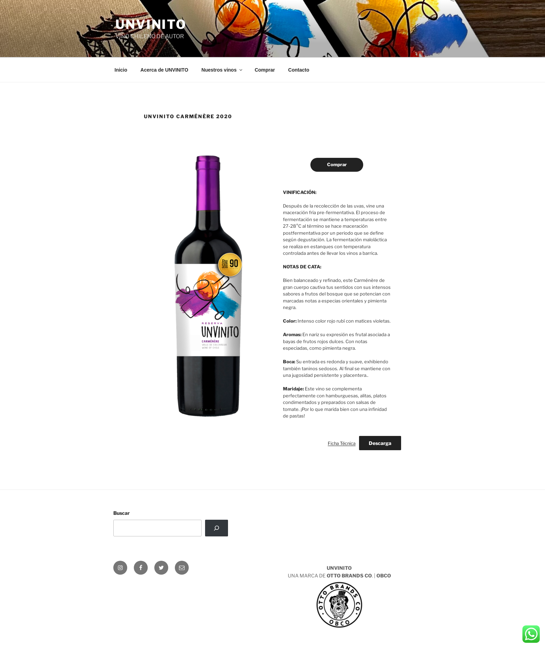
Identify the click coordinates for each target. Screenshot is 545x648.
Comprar (265, 70)
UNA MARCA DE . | (339, 601)
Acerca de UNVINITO (164, 70)
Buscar (121, 513)
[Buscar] (216, 528)
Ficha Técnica (342, 443)
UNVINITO (151, 24)
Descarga (380, 443)
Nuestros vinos (222, 70)
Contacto (298, 70)
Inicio (121, 70)
